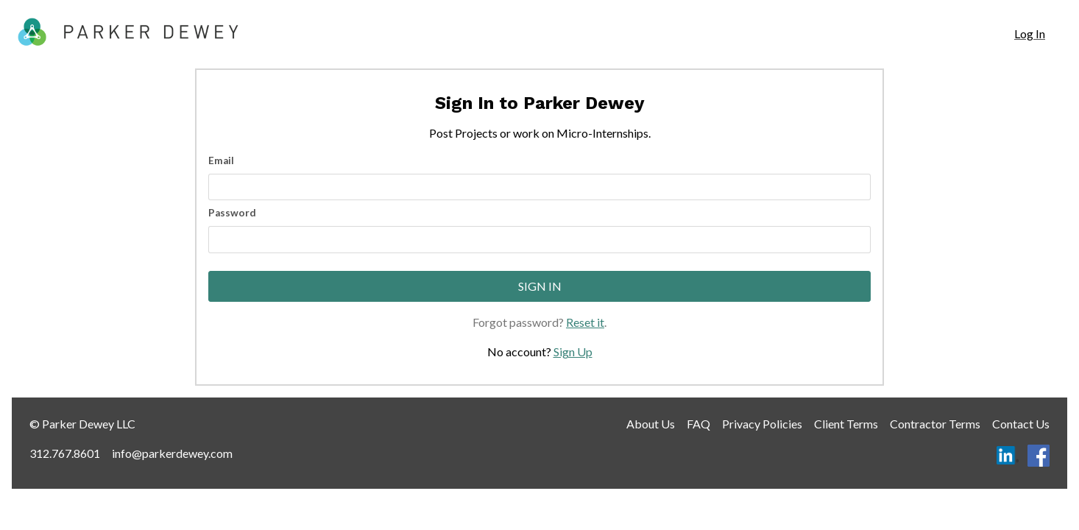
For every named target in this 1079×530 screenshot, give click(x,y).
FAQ (698, 424)
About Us (650, 424)
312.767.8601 (64, 453)
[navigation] (1029, 34)
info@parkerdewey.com (172, 453)
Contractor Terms (935, 424)
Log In (1029, 33)
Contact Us (1021, 424)
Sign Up (572, 351)
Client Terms (846, 424)
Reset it (585, 322)
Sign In (540, 286)
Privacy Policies (762, 424)
